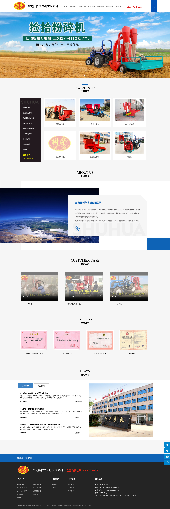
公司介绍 (71, 484)
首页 (65, 6)
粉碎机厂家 (28, 458)
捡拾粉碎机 (27, 139)
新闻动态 (100, 6)
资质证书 (109, 6)
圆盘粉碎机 (27, 144)
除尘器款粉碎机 (28, 118)
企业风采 (71, 488)
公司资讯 (25, 386)
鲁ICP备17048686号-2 (64, 505)
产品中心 (73, 6)
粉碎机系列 (27, 108)
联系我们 (118, 6)
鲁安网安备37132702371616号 (82, 505)
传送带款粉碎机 (28, 128)
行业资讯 (41, 386)
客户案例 (91, 6)
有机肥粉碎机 (27, 134)
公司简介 (82, 6)
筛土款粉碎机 (27, 113)
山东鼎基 (53, 505)
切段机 (25, 149)
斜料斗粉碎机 (27, 123)
